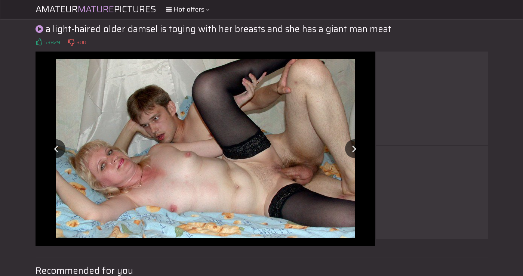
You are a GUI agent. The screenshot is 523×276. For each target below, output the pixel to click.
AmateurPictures (96, 9)
